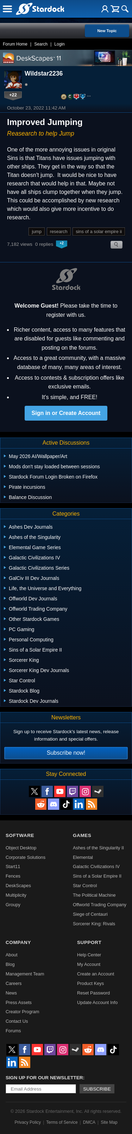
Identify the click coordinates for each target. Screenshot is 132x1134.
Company (18, 942)
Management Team (25, 973)
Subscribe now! (66, 753)
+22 (13, 94)
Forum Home (15, 44)
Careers (14, 983)
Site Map (109, 1122)
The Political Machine (94, 895)
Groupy (13, 904)
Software (20, 835)
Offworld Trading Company (99, 904)
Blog (10, 964)
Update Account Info (97, 1002)
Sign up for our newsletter (44, 1077)
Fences (13, 876)
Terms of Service (61, 1122)
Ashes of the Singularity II (98, 847)
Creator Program (22, 1011)
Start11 (13, 866)
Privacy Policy (27, 1122)
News (11, 993)
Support (89, 942)
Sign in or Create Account (66, 413)
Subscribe (97, 1089)
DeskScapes (18, 885)
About (11, 954)
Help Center (89, 954)
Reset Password (93, 993)
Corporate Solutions (25, 857)
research (59, 231)
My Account (88, 964)
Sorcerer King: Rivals (94, 923)
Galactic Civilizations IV (96, 866)
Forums (13, 1030)
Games (82, 835)
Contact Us (17, 1021)
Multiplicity (16, 895)
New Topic (107, 31)
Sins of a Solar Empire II (97, 876)
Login (59, 44)
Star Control (85, 885)
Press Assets (19, 1002)
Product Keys (90, 983)
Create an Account (95, 973)
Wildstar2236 (44, 73)
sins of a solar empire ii (99, 231)
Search (41, 44)
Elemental (83, 857)
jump (37, 231)
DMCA (89, 1122)
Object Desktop (21, 847)
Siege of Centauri (90, 914)
